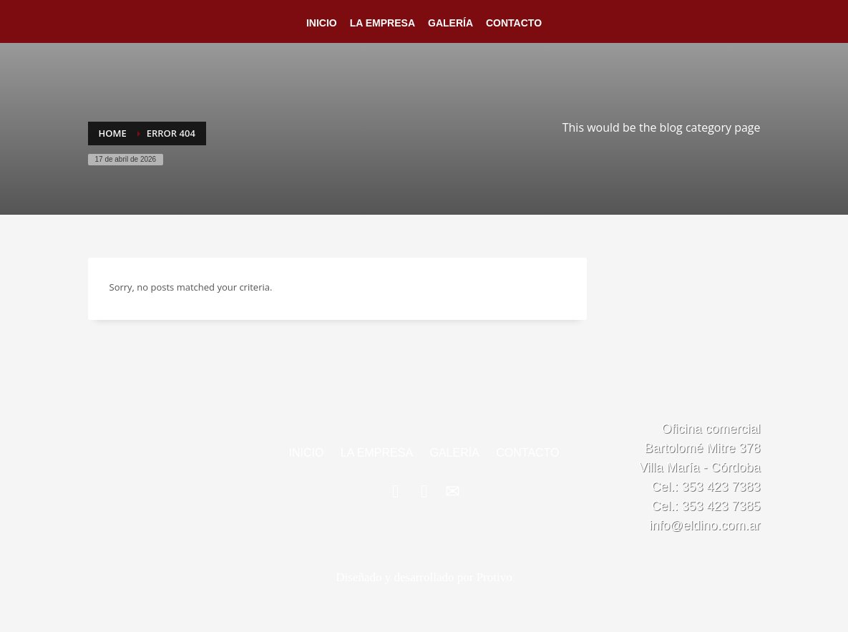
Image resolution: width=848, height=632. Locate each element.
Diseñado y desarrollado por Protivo (424, 577)
